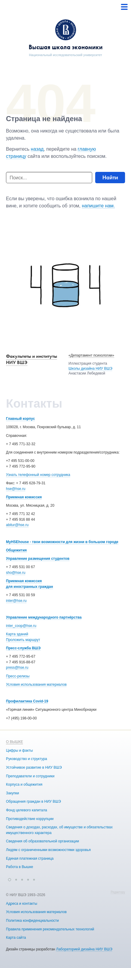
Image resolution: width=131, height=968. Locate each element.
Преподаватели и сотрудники (30, 776)
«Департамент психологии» (91, 355)
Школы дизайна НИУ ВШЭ (90, 368)
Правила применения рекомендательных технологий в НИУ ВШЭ (60, 929)
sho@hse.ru (15, 573)
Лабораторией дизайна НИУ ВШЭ (84, 949)
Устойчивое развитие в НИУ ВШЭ (34, 767)
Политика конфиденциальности (32, 920)
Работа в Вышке (19, 867)
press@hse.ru (17, 667)
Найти (110, 177)
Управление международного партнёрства (43, 617)
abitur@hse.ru (17, 525)
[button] (9, 879)
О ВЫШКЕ (14, 742)
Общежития (16, 550)
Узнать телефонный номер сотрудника (38, 475)
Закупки (12, 793)
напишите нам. (98, 205)
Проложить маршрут (23, 640)
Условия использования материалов (36, 684)
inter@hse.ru (16, 601)
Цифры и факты (19, 750)
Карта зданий (17, 634)
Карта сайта (16, 937)
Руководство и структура (26, 759)
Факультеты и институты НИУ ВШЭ (31, 359)
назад (37, 149)
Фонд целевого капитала (26, 810)
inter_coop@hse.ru (21, 626)
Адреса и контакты (21, 903)
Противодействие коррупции (30, 819)
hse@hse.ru (15, 489)
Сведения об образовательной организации (42, 841)
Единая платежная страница (30, 858)
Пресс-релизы (18, 676)
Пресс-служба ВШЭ (23, 648)
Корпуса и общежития (24, 784)
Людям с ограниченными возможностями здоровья (48, 850)
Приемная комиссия (24, 497)
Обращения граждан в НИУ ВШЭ (33, 801)
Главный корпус (20, 419)
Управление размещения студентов (38, 559)
